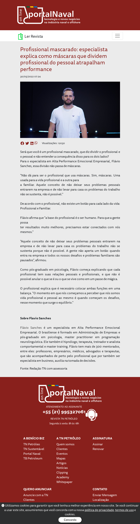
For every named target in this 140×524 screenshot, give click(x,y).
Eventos (62, 453)
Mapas (60, 458)
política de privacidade (99, 510)
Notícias (62, 467)
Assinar (98, 444)
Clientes (62, 448)
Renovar (98, 448)
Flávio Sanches (31, 327)
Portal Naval (32, 453)
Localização (101, 499)
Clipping (62, 472)
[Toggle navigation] (117, 36)
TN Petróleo (31, 444)
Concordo (70, 520)
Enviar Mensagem (105, 495)
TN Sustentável (33, 448)
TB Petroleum (32, 458)
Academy (62, 477)
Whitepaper (64, 481)
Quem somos (65, 444)
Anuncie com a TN (35, 495)
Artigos (61, 463)
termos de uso (124, 510)
